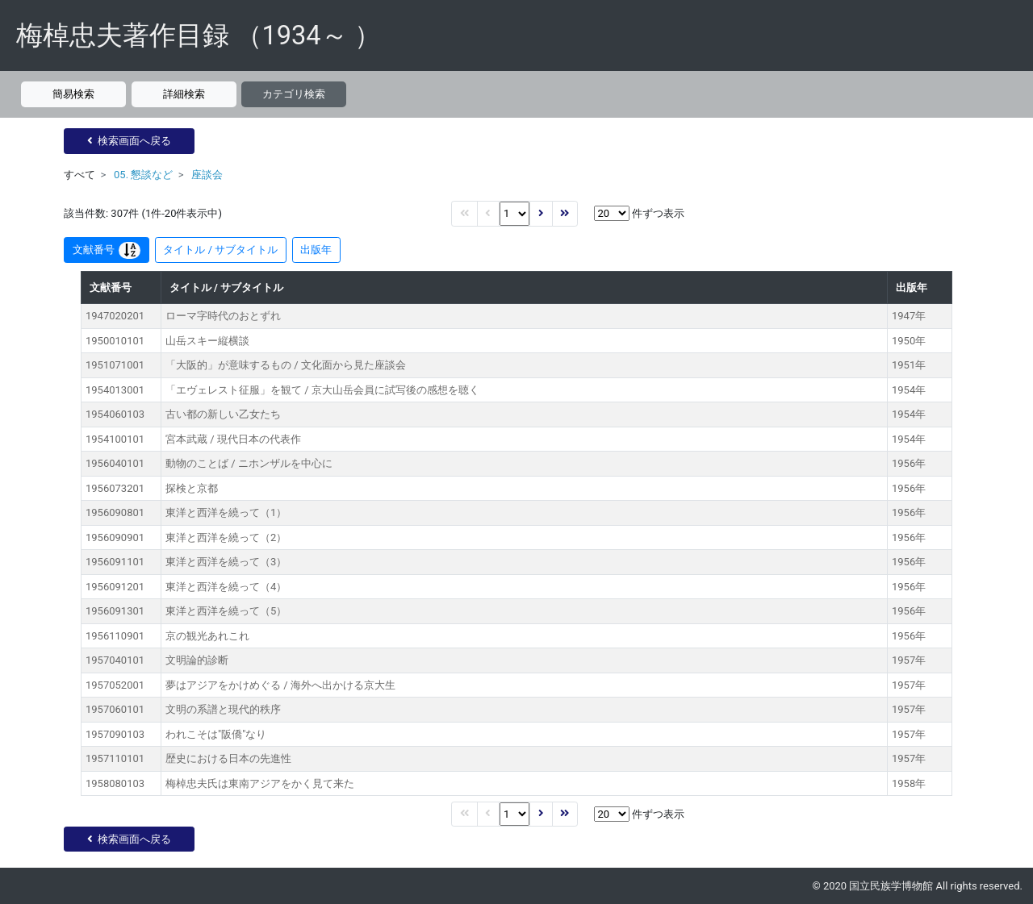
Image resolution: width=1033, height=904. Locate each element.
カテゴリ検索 (293, 94)
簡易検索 (73, 94)
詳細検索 (184, 94)
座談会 (207, 175)
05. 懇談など (143, 175)
